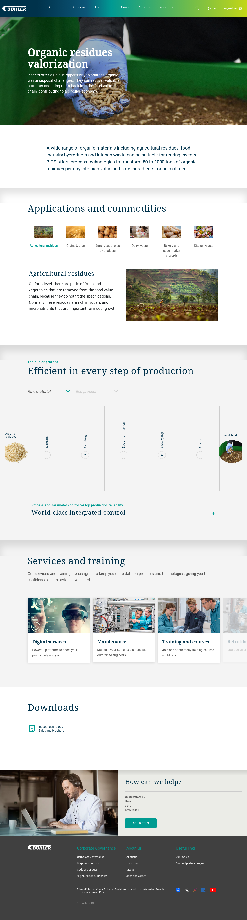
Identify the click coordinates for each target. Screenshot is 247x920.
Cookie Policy (103, 889)
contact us (141, 823)
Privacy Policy (84, 889)
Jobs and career (136, 876)
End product (97, 391)
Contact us (182, 857)
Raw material (49, 391)
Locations (132, 863)
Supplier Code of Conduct (92, 876)
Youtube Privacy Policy (94, 892)
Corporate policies (88, 863)
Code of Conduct (87, 869)
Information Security (153, 889)
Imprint (134, 889)
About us (131, 857)
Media (130, 869)
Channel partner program (191, 863)
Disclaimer (120, 889)
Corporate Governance (90, 857)
